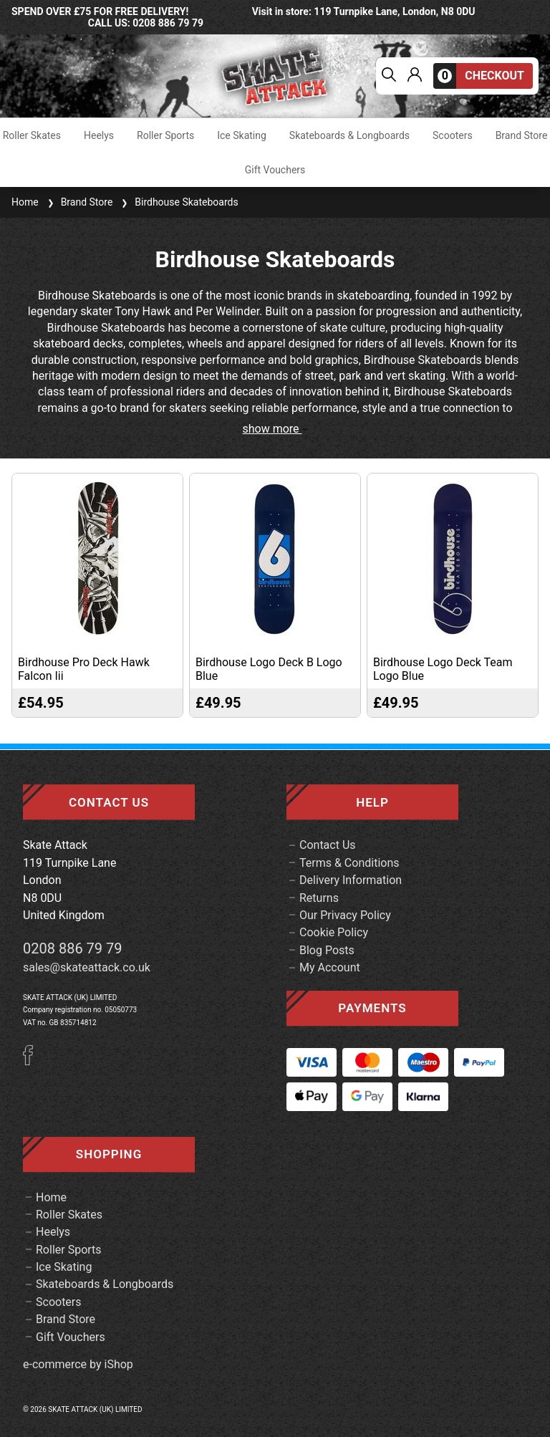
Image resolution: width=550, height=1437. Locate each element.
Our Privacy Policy (345, 915)
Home (25, 202)
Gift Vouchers (275, 170)
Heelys (99, 135)
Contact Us (327, 845)
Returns (319, 898)
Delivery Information (350, 880)
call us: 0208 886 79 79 (145, 23)
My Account (329, 967)
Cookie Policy (333, 932)
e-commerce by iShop (78, 1364)
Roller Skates (32, 135)
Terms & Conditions (349, 863)
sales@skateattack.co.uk (86, 967)
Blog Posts (326, 950)
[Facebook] (33, 1061)
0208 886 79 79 (72, 948)
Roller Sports (165, 135)
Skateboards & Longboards (349, 135)
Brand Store (522, 135)
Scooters (453, 135)
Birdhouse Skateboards (178, 202)
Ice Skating (241, 135)
